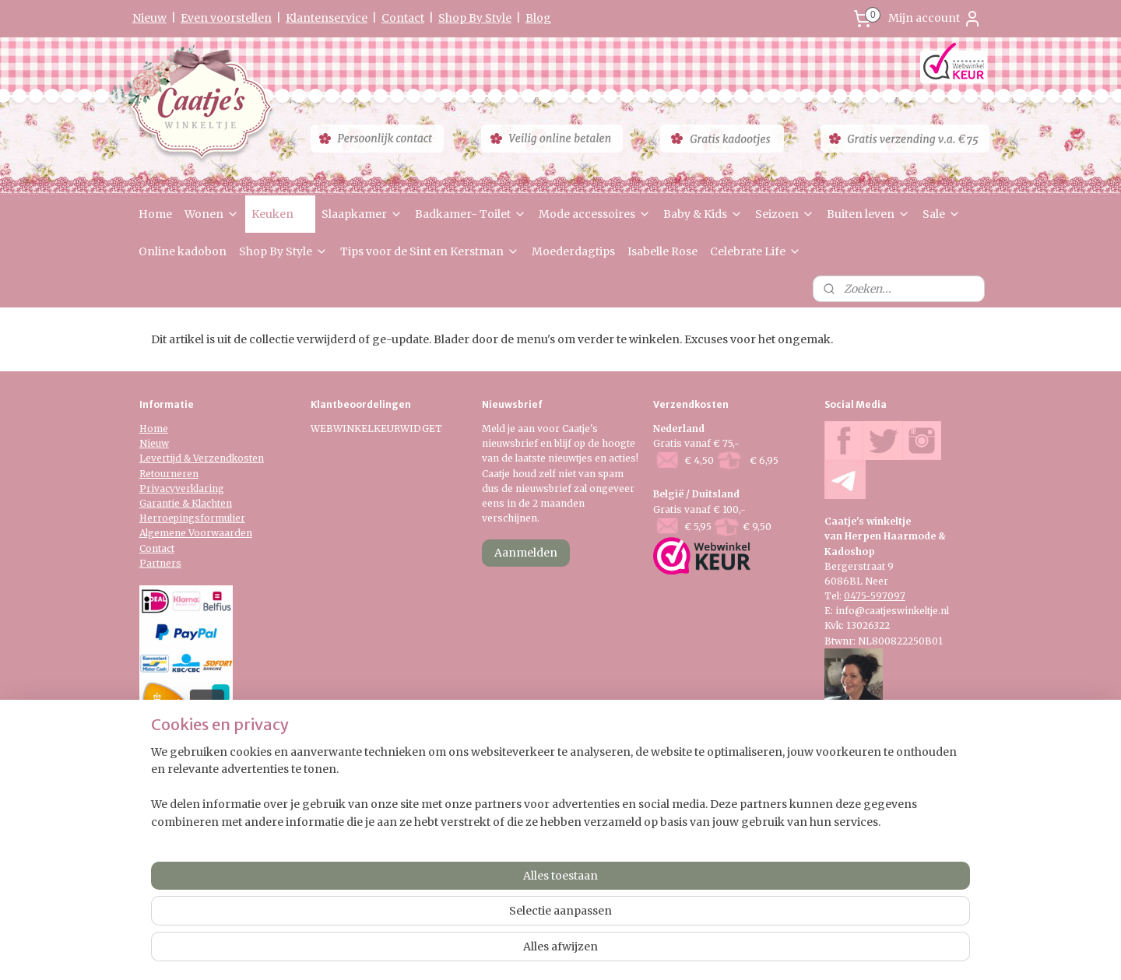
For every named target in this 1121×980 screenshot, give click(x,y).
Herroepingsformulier (192, 518)
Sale (941, 214)
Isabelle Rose (662, 251)
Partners (160, 563)
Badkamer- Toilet (470, 214)
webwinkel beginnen (606, 858)
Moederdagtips (573, 251)
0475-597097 (874, 596)
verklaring (199, 488)
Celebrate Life (755, 251)
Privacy (157, 488)
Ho (146, 428)
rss (546, 858)
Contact (402, 18)
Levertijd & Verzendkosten (201, 458)
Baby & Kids (703, 214)
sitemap (513, 858)
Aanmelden (525, 553)
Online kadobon (183, 251)
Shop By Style (474, 18)
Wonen (211, 214)
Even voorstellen (226, 18)
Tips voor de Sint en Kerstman (429, 251)
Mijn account (935, 18)
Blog (538, 18)
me (160, 428)
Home (155, 214)
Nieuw (149, 18)
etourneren (172, 473)
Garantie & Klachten (185, 503)
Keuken (280, 214)
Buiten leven (868, 214)
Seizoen (784, 214)
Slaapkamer (362, 214)
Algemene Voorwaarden (195, 533)
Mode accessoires (595, 214)
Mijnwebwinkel (745, 858)
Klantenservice (326, 18)
